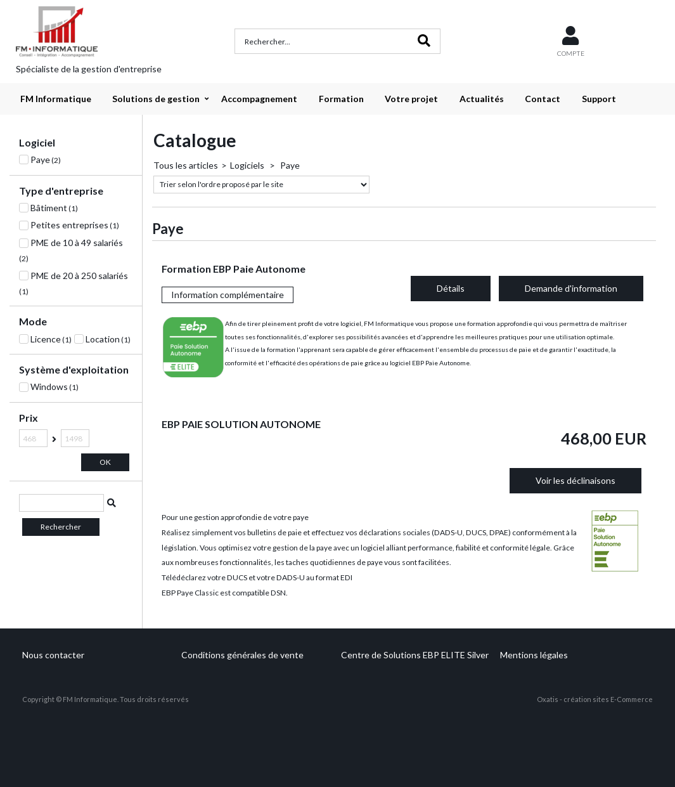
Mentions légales (534, 654)
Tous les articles (185, 165)
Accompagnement (259, 98)
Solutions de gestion (156, 98)
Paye (289, 165)
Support (599, 98)
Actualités (482, 98)
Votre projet (411, 98)
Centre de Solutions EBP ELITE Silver (415, 654)
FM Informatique (55, 98)
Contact (542, 98)
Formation (341, 98)
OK (105, 462)
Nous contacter (53, 654)
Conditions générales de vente (242, 654)
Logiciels (248, 165)
